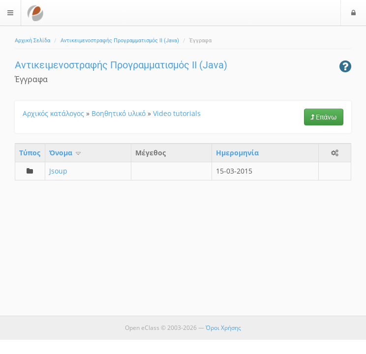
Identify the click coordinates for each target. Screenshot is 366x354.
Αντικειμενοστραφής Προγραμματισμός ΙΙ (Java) (120, 40)
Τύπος (29, 152)
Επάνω (323, 117)
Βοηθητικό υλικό (119, 113)
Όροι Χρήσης (223, 328)
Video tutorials (177, 113)
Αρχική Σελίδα (32, 40)
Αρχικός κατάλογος (53, 113)
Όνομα (65, 152)
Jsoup (58, 171)
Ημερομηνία (237, 152)
